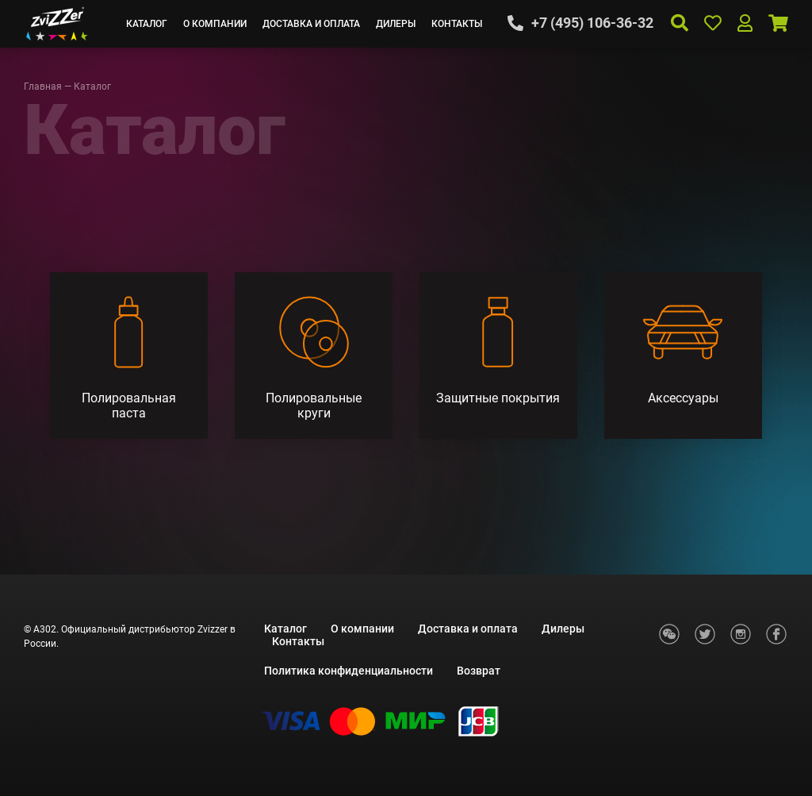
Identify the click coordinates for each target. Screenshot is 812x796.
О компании (215, 23)
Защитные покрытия (498, 398)
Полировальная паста (129, 405)
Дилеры (396, 23)
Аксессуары (683, 398)
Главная (43, 86)
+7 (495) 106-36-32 (592, 23)
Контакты (456, 23)
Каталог (146, 23)
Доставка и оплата (311, 23)
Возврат (478, 670)
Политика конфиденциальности (348, 670)
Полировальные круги (314, 405)
